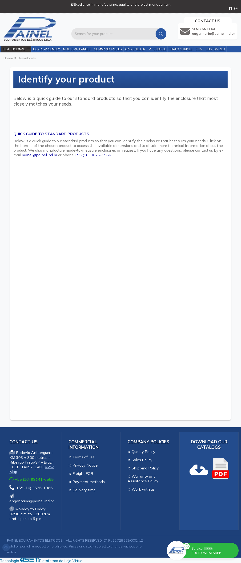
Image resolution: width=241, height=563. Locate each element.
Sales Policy (140, 459)
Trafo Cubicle (180, 49)
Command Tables (108, 49)
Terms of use (81, 457)
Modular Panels (77, 49)
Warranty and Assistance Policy (143, 478)
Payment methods (86, 481)
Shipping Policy (143, 468)
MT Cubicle (157, 49)
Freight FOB (80, 473)
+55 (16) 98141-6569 (31, 479)
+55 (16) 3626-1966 (31, 487)
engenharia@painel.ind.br (31, 498)
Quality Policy (141, 451)
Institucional (16, 49)
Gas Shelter (135, 49)
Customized (215, 49)
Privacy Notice (83, 465)
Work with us (141, 489)
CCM (199, 49)
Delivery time (82, 490)
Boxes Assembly (46, 49)
